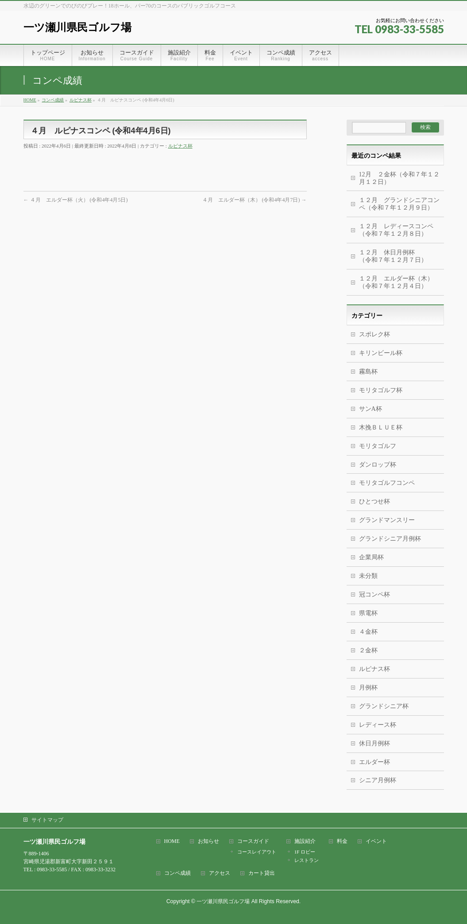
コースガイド (253, 841)
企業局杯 (371, 557)
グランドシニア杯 (384, 706)
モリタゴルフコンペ (387, 483)
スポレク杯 (374, 334)
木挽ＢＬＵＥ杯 (380, 427)
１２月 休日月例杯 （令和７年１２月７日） (401, 256)
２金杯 (368, 650)
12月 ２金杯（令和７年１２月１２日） (399, 178)
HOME (172, 841)
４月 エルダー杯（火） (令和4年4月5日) (75, 200)
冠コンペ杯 (374, 594)
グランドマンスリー (387, 520)
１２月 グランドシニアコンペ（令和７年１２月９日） (399, 204)
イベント (376, 841)
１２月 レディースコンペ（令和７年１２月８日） (396, 230)
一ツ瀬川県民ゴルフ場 (77, 27)
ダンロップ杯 (377, 464)
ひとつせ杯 (374, 501)
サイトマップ (47, 820)
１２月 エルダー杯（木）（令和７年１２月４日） (396, 282)
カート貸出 (261, 873)
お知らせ (208, 841)
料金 (342, 841)
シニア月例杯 (377, 780)
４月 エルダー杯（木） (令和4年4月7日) (254, 200)
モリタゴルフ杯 (380, 390)
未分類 (368, 576)
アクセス (219, 873)
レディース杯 (377, 724)
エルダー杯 (374, 762)
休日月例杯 (374, 743)
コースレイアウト (256, 851)
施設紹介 (305, 841)
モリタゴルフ (377, 446)
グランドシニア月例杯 (390, 538)
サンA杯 (370, 408)
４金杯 (368, 631)
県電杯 (368, 613)
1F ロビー (304, 851)
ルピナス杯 (180, 145)
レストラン (306, 860)
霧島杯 (368, 371)
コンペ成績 (177, 873)
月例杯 (368, 687)
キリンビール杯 (380, 353)
